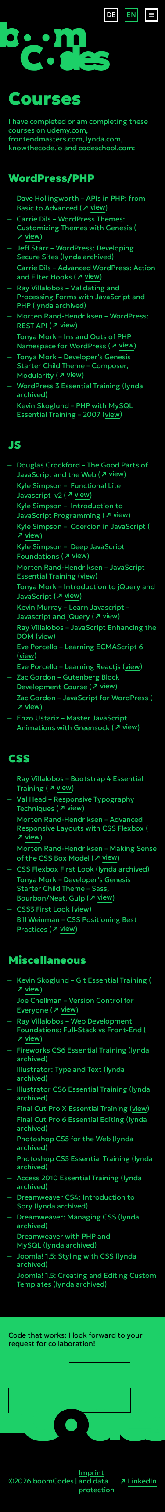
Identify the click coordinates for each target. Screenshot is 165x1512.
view (112, 414)
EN (131, 14)
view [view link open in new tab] (97, 207)
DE (111, 14)
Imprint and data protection (97, 1481)
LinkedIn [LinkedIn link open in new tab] (142, 1480)
